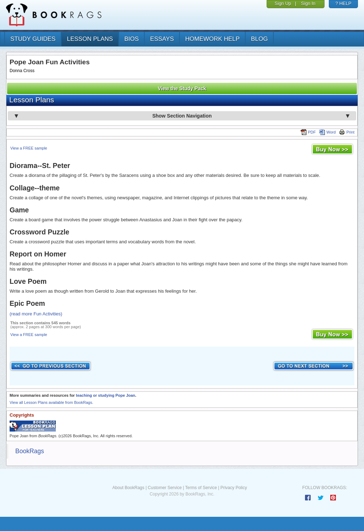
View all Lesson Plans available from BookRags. (51, 402)
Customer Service (165, 487)
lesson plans (90, 39)
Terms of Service (201, 487)
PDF (308, 132)
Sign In (308, 3)
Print (346, 132)
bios (131, 39)
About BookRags (128, 487)
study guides (32, 39)
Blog (259, 39)
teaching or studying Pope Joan (105, 395)
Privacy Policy (233, 487)
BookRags (29, 451)
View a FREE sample (28, 148)
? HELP (344, 3)
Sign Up (283, 3)
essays (162, 39)
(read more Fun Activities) (36, 313)
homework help (212, 39)
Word (327, 132)
